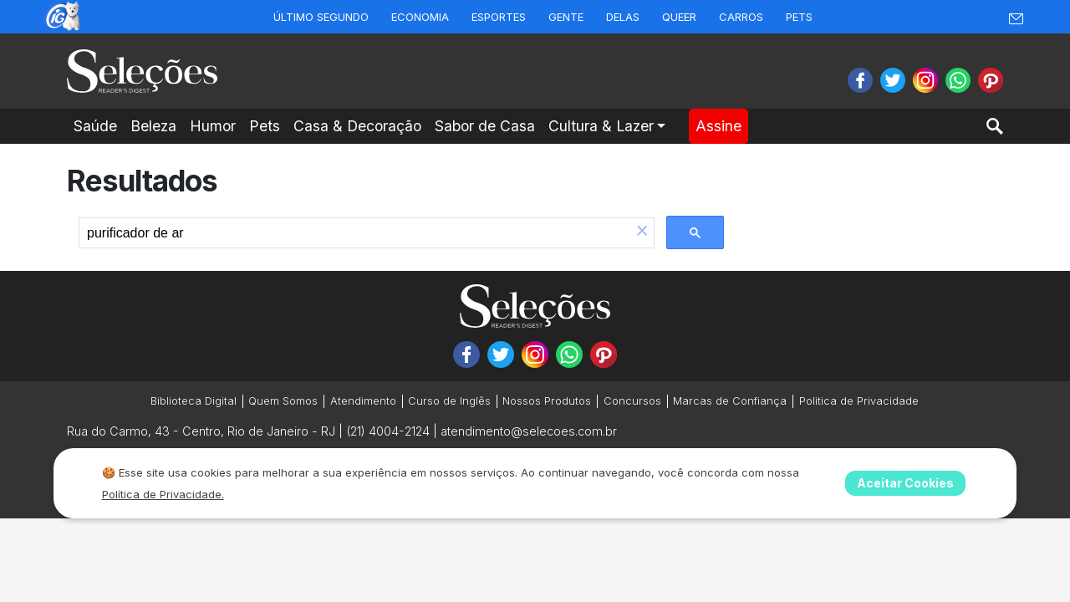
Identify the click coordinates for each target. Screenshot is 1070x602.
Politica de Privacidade (859, 401)
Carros (741, 16)
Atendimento (363, 401)
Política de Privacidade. (163, 494)
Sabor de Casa (485, 126)
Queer (679, 16)
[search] (355, 233)
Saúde (95, 126)
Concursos (632, 401)
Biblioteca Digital (193, 401)
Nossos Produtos (546, 401)
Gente (565, 16)
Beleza (153, 126)
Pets (799, 16)
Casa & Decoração (357, 126)
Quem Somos (283, 401)
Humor (213, 126)
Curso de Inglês (449, 401)
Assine (718, 126)
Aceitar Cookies (905, 483)
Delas (622, 16)
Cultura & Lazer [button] (601, 126)
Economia (420, 16)
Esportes (498, 16)
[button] (642, 232)
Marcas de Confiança (730, 401)
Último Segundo (321, 16)
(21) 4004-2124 (388, 431)
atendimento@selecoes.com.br (529, 431)
